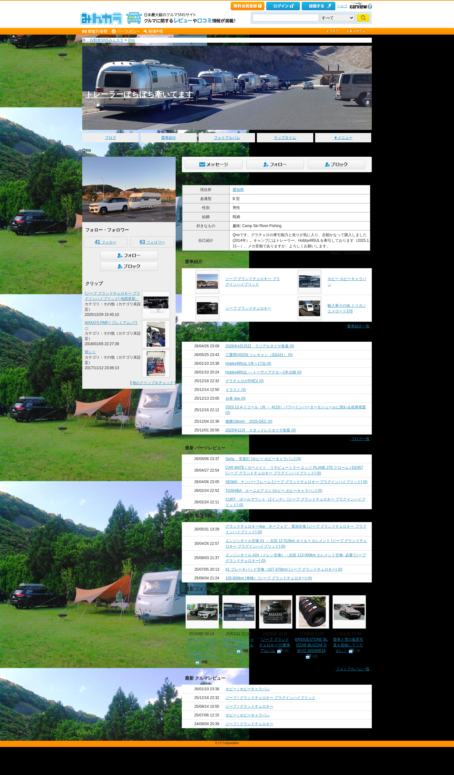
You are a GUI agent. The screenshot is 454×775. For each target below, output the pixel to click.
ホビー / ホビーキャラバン (247, 689)
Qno (131, 40)
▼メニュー (343, 138)
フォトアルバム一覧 (353, 669)
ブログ (110, 138)
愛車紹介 (168, 138)
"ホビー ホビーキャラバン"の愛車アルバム (238, 645)
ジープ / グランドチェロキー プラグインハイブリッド (270, 698)
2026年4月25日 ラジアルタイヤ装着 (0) (259, 346)
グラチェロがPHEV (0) (244, 381)
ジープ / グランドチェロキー (249, 706)
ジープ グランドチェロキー (248, 308)
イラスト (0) (235, 390)
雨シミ (90, 352)
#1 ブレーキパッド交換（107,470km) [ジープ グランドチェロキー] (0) (283, 569)
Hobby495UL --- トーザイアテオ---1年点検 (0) (263, 372)
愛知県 (238, 190)
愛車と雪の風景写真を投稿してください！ (348, 645)
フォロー (105, 242)
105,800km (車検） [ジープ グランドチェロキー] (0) (268, 578)
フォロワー (152, 242)
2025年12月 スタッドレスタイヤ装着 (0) (260, 430)
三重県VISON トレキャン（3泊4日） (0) (259, 355)
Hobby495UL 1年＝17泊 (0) (248, 363)
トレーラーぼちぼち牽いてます (139, 94)
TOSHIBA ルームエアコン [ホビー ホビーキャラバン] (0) (273, 490)
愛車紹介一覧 (358, 326)
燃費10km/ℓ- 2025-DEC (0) (248, 421)
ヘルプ (342, 6)
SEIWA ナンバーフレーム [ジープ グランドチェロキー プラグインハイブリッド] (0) (296, 482)
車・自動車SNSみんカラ (103, 40)
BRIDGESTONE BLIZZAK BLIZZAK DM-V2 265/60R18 (311, 645)
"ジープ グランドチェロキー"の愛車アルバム (274, 645)
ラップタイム (285, 138)
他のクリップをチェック (152, 383)
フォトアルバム (227, 138)
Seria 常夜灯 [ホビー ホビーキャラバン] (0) (263, 459)
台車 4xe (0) (235, 398)
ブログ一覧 (360, 439)
